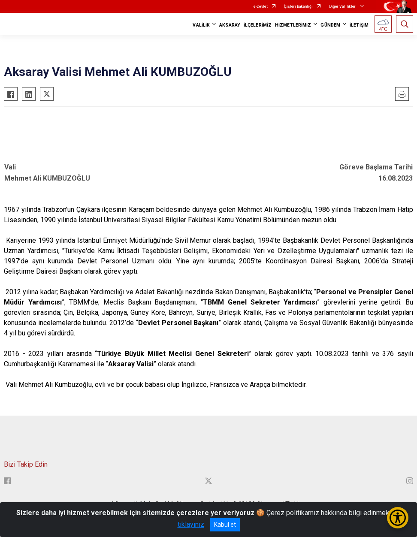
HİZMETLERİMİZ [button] (293, 25)
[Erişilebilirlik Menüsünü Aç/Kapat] (397, 517)
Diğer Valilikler (343, 6)
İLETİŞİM (359, 25)
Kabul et (225, 524)
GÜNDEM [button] (330, 25)
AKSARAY (229, 25)
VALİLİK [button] (201, 25)
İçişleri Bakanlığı (298, 6)
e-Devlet (261, 6)
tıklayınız (191, 524)
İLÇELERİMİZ (258, 25)
